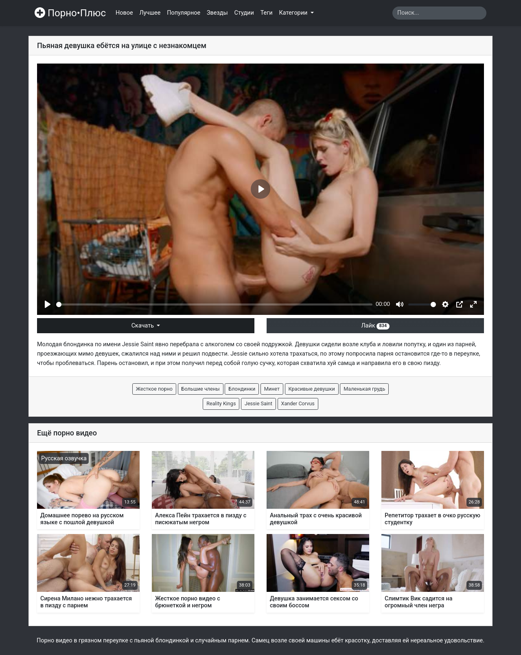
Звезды (217, 12)
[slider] (214, 304)
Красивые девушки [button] (312, 389)
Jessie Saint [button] (258, 403)
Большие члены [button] (201, 389)
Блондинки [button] (241, 389)
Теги (266, 12)
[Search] (439, 13)
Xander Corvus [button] (298, 403)
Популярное (183, 12)
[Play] (47, 304)
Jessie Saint (138, 344)
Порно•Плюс (70, 13)
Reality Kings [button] (221, 403)
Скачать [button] (143, 325)
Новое (124, 12)
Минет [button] (272, 389)
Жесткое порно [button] (154, 389)
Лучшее (150, 12)
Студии (244, 12)
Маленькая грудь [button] (364, 389)
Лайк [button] (375, 325)
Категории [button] (294, 12)
